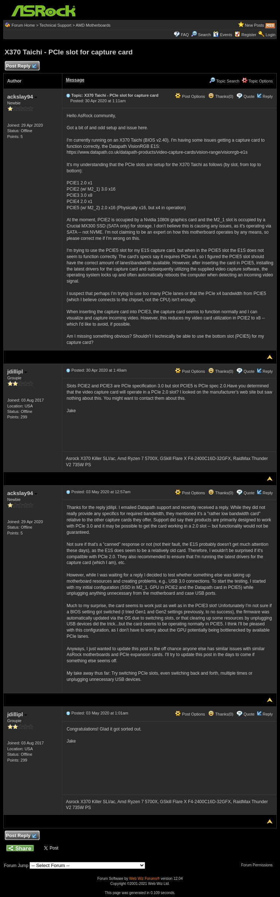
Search (204, 34)
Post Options (190, 96)
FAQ (185, 34)
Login (270, 34)
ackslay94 (22, 96)
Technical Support (55, 25)
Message (75, 80)
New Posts (254, 25)
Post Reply (21, 66)
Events (222, 34)
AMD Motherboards (93, 25)
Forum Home (23, 25)
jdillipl (17, 371)
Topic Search (224, 81)
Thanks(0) (220, 96)
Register (248, 34)
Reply (267, 96)
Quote (249, 96)
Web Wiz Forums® (144, 879)
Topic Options (257, 81)
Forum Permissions (258, 865)
